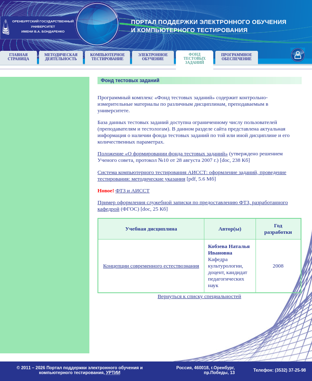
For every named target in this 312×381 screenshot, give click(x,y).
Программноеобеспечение (236, 57)
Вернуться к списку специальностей (199, 296)
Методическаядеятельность (61, 57)
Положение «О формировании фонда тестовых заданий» (163, 153)
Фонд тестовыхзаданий (195, 58)
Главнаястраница (18, 57)
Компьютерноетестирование (107, 57)
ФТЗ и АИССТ (132, 190)
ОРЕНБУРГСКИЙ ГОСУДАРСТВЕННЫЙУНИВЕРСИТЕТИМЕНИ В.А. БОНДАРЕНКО (43, 27)
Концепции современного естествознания (151, 266)
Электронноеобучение (153, 57)
